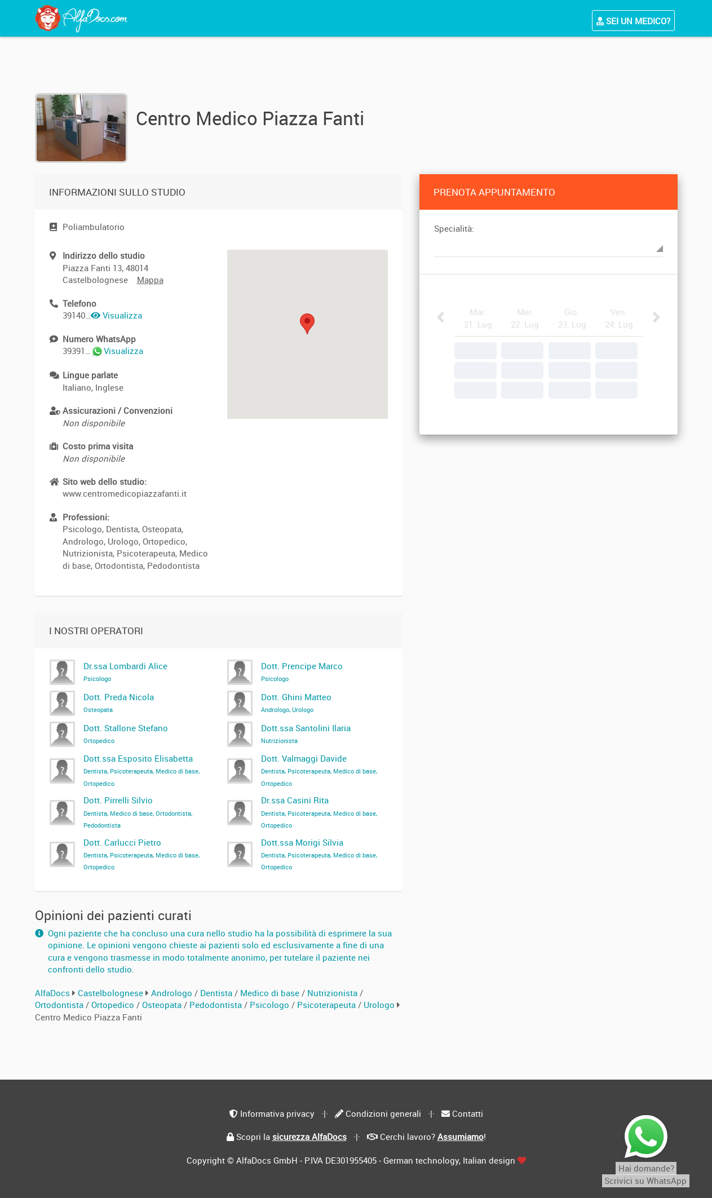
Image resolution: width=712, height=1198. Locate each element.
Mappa (150, 279)
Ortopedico (113, 1004)
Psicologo (270, 1004)
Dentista (217, 992)
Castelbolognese (110, 992)
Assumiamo (460, 1136)
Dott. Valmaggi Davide (319, 770)
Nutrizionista (333, 992)
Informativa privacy (277, 1113)
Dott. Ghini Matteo (296, 702)
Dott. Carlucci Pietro (141, 854)
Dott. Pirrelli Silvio (137, 811)
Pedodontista (216, 1004)
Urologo (380, 1004)
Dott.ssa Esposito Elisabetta (141, 770)
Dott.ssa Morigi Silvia (319, 854)
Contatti (467, 1113)
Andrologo (172, 992)
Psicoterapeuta (327, 1004)
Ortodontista (60, 1004)
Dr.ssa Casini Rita (319, 811)
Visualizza (116, 315)
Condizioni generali (383, 1113)
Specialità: (454, 228)
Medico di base (271, 992)
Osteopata (163, 1004)
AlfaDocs (52, 992)
